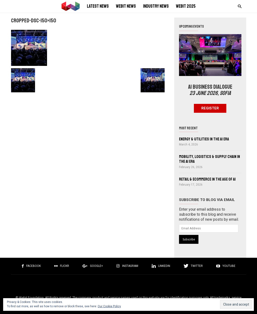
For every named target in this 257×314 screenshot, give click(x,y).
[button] (238, 6)
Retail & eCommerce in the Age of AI (207, 179)
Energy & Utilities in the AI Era (204, 139)
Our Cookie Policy (109, 306)
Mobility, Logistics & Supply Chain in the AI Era (209, 159)
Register (210, 108)
